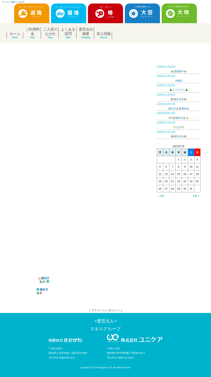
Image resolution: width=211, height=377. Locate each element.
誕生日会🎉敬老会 (179, 106)
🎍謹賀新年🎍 (179, 68)
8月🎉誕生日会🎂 (179, 115)
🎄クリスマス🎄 (179, 87)
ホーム (15, 34)
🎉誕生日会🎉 (179, 96)
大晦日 (179, 78)
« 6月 (161, 195)
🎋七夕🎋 (179, 124)
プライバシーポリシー (105, 310)
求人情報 (103, 34)
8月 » (196, 195)
